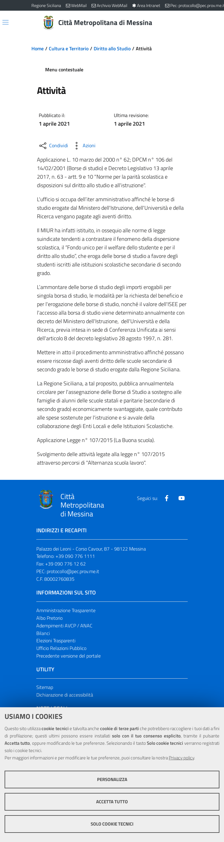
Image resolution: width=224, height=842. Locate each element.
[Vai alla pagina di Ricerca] (189, 23)
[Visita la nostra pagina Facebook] (167, 498)
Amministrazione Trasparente (66, 610)
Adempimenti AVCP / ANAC (64, 625)
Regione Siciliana (46, 5)
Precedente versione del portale (68, 655)
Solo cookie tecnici (112, 823)
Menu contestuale (64, 69)
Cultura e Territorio (69, 48)
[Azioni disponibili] (83, 146)
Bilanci (43, 633)
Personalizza (112, 779)
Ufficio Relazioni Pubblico (61, 648)
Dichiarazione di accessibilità (64, 694)
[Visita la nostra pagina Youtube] (181, 498)
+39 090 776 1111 (75, 556)
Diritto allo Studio (112, 48)
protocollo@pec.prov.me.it (73, 571)
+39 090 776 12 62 (65, 563)
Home (37, 48)
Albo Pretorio (49, 618)
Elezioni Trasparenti (55, 640)
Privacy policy (181, 757)
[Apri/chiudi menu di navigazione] (5, 22)
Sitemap (44, 687)
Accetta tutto (112, 801)
